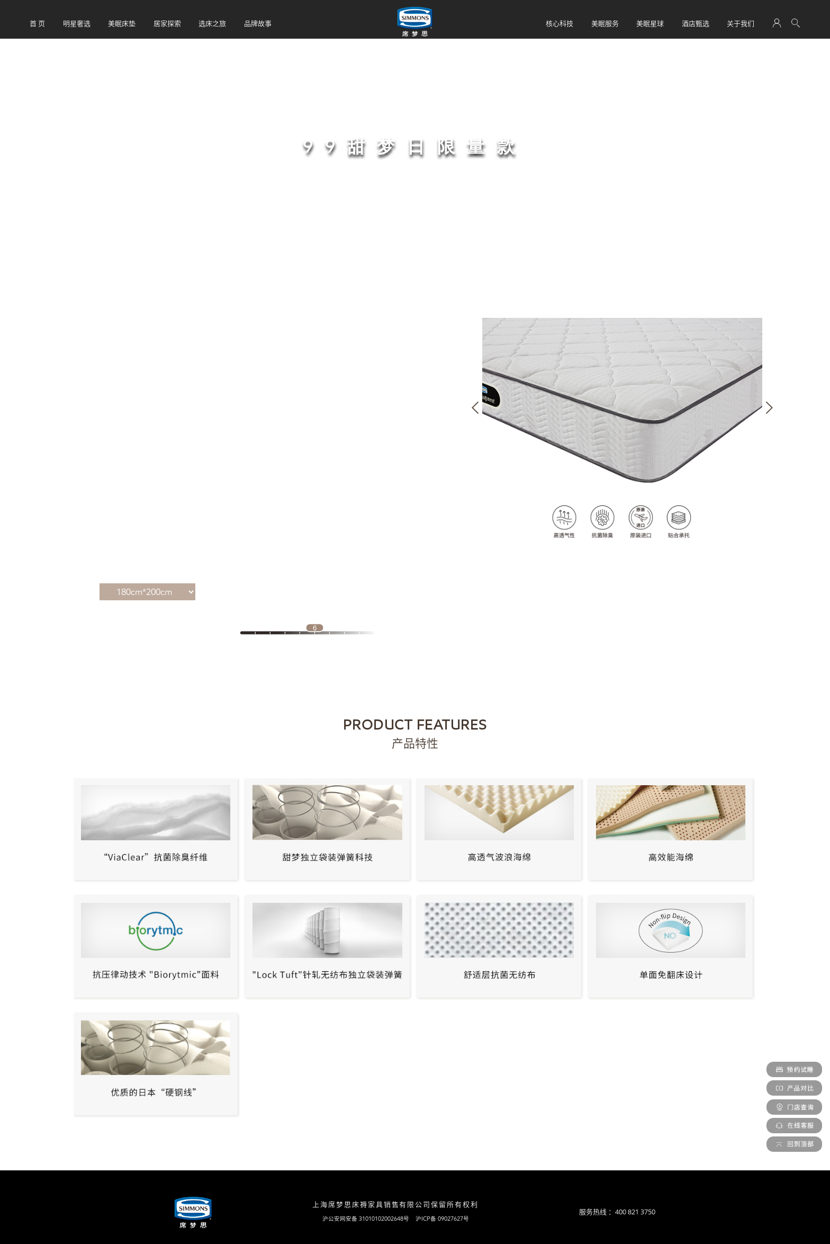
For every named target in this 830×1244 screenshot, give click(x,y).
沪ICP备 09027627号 (442, 1218)
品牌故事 (258, 23)
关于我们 (740, 23)
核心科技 (559, 23)
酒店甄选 (695, 23)
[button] (475, 408)
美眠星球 (650, 23)
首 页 (37, 23)
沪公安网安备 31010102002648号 (365, 1218)
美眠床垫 (122, 23)
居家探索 (167, 23)
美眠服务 (605, 23)
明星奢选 (77, 23)
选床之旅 (212, 23)
